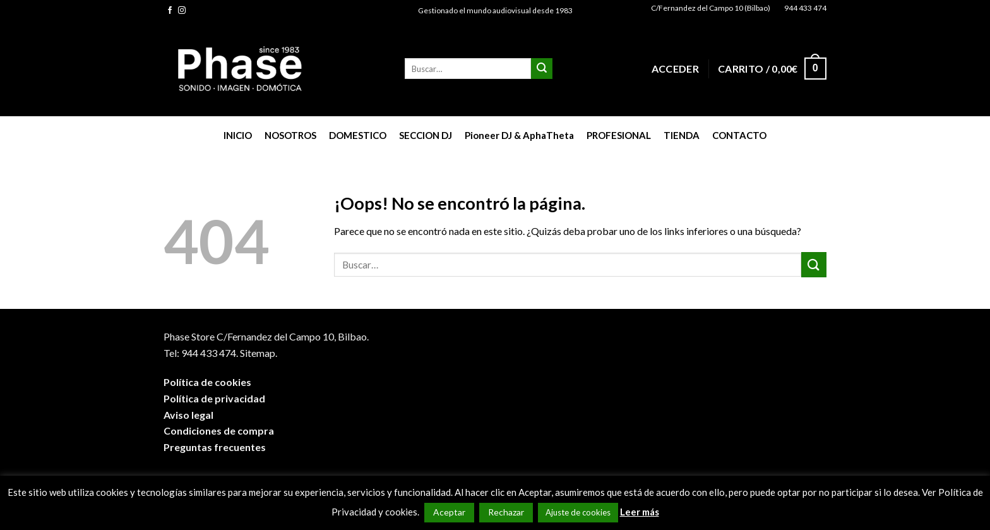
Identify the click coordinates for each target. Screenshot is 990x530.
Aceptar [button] (449, 512)
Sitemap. (258, 353)
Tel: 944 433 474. (201, 353)
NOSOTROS (290, 135)
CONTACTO (739, 135)
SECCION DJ (425, 135)
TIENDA (682, 135)
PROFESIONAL (619, 135)
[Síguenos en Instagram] (182, 10)
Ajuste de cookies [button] (578, 512)
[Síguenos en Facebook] (170, 10)
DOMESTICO (357, 135)
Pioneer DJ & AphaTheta (519, 135)
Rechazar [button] (506, 512)
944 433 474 (805, 8)
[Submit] (541, 69)
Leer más (639, 511)
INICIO (238, 135)
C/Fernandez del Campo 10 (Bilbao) (710, 8)
